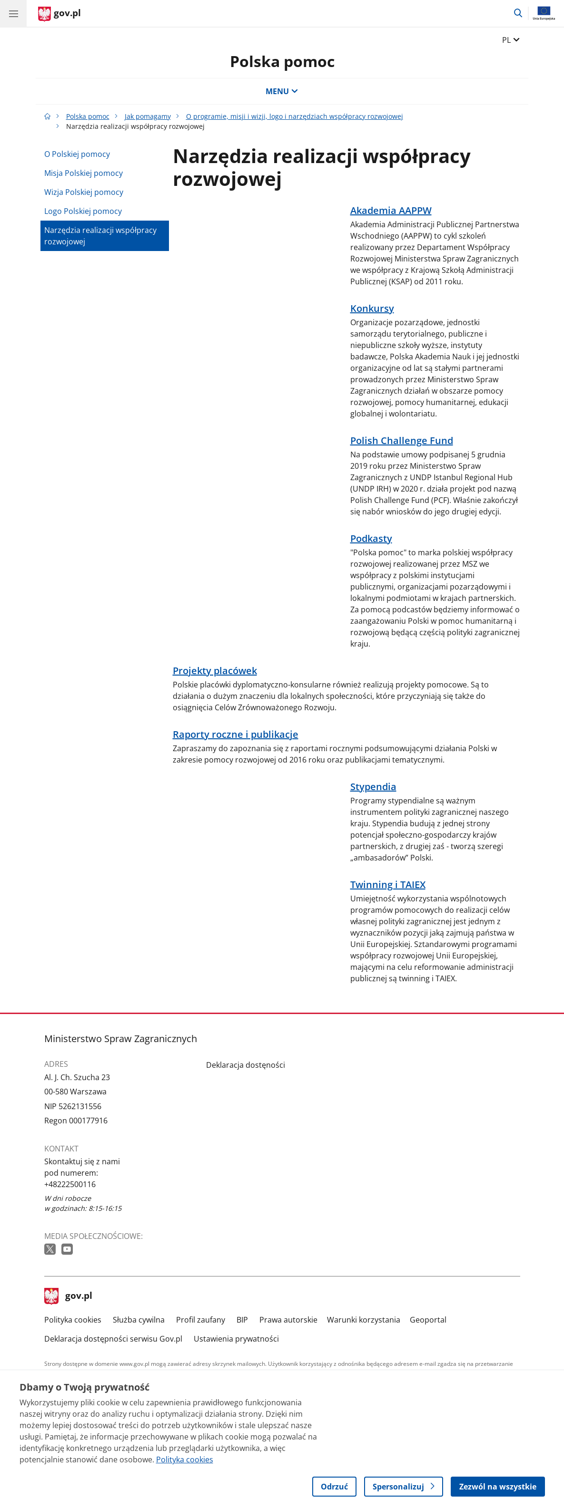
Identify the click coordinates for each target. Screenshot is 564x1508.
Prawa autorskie (288, 1320)
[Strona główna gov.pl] (59, 14)
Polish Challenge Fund (401, 441)
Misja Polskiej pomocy (83, 173)
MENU (282, 91)
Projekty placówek (215, 671)
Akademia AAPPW (391, 210)
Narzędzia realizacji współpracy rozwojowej (100, 236)
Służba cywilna (139, 1320)
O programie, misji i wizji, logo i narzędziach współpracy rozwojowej (294, 116)
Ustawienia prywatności (236, 1339)
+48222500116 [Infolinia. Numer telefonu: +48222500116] (70, 1184)
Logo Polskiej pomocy (83, 211)
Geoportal (428, 1320)
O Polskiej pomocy (77, 154)
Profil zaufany (200, 1320)
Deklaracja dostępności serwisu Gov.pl (113, 1339)
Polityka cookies (72, 1320)
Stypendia (373, 787)
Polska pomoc (282, 61)
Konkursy (372, 308)
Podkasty (371, 538)
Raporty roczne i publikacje (235, 734)
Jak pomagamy (148, 116)
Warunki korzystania (363, 1320)
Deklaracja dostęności (245, 1065)
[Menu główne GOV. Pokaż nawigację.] (13, 13)
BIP (242, 1320)
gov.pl (68, 1296)
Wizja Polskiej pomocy (83, 192)
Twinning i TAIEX (387, 885)
